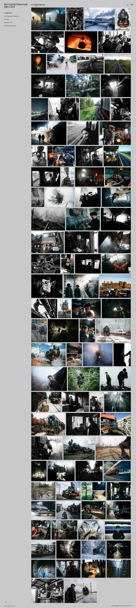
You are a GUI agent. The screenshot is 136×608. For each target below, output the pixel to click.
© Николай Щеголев (9, 606)
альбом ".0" (8, 22)
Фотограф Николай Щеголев (16, 5)
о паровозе (8, 13)
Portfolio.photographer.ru (126, 605)
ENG (132, 4)
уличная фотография (11, 16)
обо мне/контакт (10, 26)
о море (6, 19)
